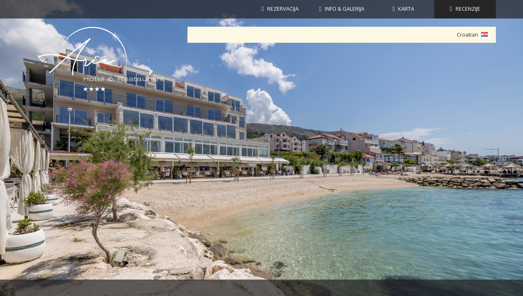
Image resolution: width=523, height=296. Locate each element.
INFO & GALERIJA (344, 8)
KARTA (406, 8)
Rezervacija (283, 8)
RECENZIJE (468, 8)
